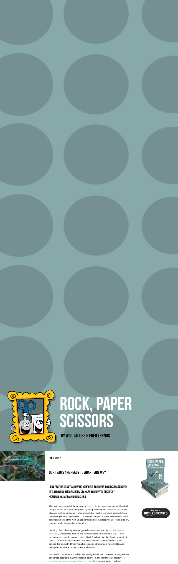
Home (55, 458)
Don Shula (92, 506)
